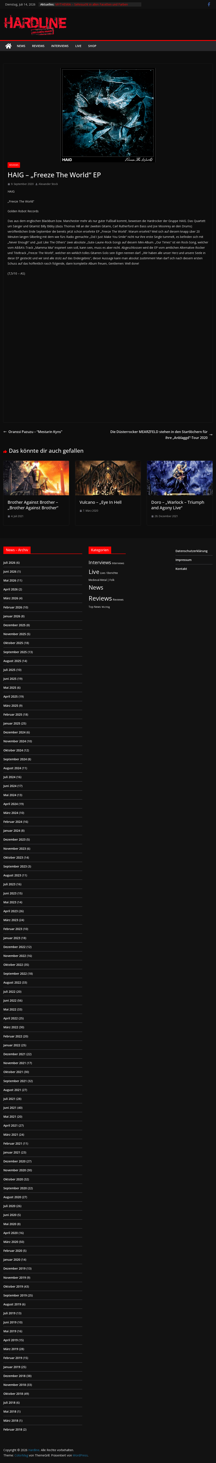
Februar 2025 (12, 714)
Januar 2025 (11, 723)
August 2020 (12, 1197)
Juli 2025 (9, 670)
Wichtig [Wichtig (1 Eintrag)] (106, 606)
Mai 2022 (9, 1009)
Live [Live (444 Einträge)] (94, 572)
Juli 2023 (9, 884)
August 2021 (12, 1090)
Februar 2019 (12, 1358)
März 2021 (10, 1135)
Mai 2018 (9, 1411)
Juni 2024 (9, 786)
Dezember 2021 (14, 1054)
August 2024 (12, 768)
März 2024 (10, 813)
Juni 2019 (9, 1322)
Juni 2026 (9, 571)
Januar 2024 (11, 831)
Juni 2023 (9, 893)
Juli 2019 (9, 1313)
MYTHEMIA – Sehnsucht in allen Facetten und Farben (91, 4)
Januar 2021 (11, 1152)
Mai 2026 (9, 580)
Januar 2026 (11, 616)
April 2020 (10, 1233)
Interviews (60, 46)
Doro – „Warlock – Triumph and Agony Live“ (177, 505)
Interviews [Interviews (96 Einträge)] (100, 562)
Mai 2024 (9, 795)
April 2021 (10, 1125)
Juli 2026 (9, 563)
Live (78, 46)
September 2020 (15, 1188)
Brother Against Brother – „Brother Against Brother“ (33, 505)
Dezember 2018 (14, 1376)
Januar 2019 (11, 1367)
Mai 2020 (9, 1224)
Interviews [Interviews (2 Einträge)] (118, 563)
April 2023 (10, 911)
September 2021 (15, 1081)
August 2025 (12, 661)
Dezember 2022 (14, 947)
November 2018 (14, 1385)
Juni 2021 (9, 1108)
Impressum (184, 560)
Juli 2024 (9, 777)
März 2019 (10, 1349)
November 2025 (14, 634)
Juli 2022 (9, 992)
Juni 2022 (9, 1000)
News (21, 46)
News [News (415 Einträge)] (96, 587)
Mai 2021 (9, 1117)
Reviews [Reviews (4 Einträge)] (118, 599)
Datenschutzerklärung (192, 551)
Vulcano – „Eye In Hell (101, 502)
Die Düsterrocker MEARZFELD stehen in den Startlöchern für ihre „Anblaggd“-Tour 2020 (161, 434)
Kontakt (181, 569)
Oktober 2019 (13, 1286)
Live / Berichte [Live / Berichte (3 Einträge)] (109, 573)
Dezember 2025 (14, 625)
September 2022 (15, 974)
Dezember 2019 (14, 1268)
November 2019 (14, 1278)
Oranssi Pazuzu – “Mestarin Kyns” (32, 431)
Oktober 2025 (13, 643)
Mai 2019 (9, 1331)
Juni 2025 (9, 679)
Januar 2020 (11, 1260)
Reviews (38, 46)
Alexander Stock (48, 184)
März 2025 (10, 706)
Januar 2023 (11, 938)
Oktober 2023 (13, 857)
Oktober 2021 (13, 1072)
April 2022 (10, 1018)
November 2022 (14, 956)
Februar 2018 (12, 1429)
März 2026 (10, 598)
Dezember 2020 (14, 1161)
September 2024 (15, 759)
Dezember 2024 (14, 732)
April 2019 (10, 1340)
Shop (92, 46)
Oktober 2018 (13, 1394)
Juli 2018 (9, 1403)
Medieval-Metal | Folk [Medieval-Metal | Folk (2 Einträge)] (101, 580)
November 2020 (14, 1170)
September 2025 (15, 652)
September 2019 (15, 1295)
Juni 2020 (9, 1215)
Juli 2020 (9, 1206)
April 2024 (10, 804)
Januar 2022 (11, 1045)
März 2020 (10, 1242)
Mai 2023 (9, 902)
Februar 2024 (12, 822)
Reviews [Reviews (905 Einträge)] (100, 598)
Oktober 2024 (13, 750)
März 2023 (10, 920)
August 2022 (12, 982)
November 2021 (14, 1063)
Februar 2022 (12, 1036)
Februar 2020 (12, 1251)
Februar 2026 (12, 607)
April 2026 (10, 589)
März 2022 (10, 1027)
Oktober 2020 (13, 1179)
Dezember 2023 (14, 839)
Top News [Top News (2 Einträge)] (95, 606)
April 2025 (10, 696)
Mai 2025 (9, 688)
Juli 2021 (9, 1099)
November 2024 (14, 741)
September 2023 (15, 866)
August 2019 (12, 1304)
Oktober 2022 (13, 965)
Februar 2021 (12, 1143)
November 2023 (14, 849)
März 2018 (10, 1421)
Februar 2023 (12, 929)
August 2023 (12, 875)
